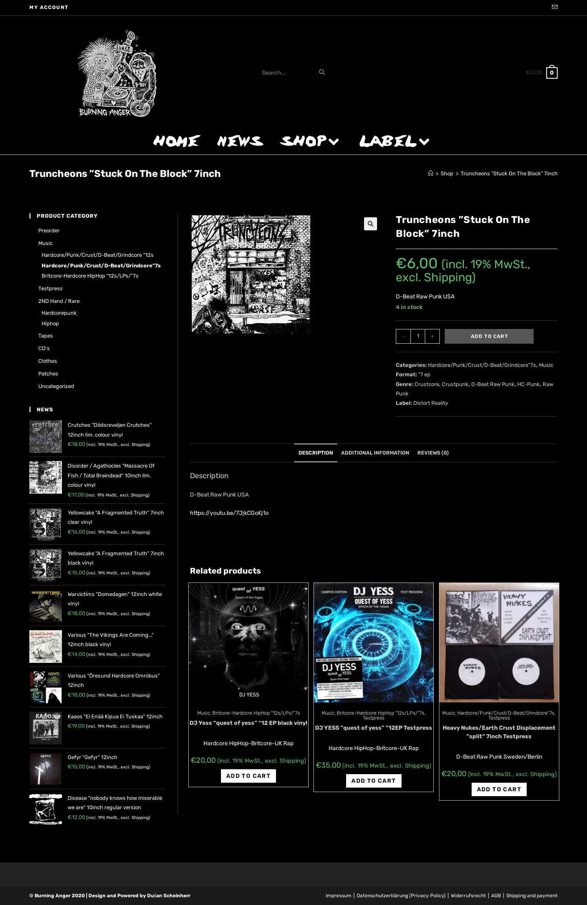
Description (315, 453)
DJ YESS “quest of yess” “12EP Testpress (373, 727)
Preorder (49, 230)
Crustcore (427, 384)
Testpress (373, 718)
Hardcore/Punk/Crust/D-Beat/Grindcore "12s (98, 255)
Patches (48, 374)
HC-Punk (528, 384)
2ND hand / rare (58, 301)
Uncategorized (56, 386)
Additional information (375, 453)
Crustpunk (455, 384)
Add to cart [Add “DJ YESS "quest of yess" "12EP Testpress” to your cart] (373, 780)
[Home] (430, 173)
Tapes (45, 336)
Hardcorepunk (59, 313)
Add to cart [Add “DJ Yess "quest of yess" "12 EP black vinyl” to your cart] (248, 776)
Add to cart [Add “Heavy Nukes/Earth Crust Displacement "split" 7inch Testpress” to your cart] (499, 789)
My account (49, 7)
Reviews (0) (433, 453)
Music (546, 365)
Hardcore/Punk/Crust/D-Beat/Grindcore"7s (482, 365)
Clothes (47, 361)
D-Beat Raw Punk (492, 384)
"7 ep (424, 374)
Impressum (338, 895)
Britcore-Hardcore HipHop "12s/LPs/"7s (256, 713)
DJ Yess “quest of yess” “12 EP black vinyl (248, 723)
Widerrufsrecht (468, 895)
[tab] (315, 453)
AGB (496, 895)
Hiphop (50, 323)
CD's (44, 348)
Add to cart (489, 336)
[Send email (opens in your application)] (553, 8)
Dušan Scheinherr (168, 895)
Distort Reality (430, 403)
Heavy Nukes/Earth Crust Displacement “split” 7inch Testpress (499, 732)
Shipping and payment (532, 895)
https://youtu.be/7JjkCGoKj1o (229, 513)
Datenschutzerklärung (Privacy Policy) (401, 895)
